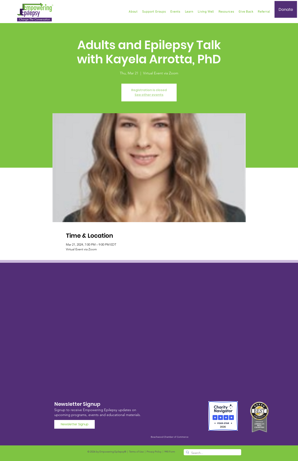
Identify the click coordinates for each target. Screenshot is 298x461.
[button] (154, 12)
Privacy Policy (154, 451)
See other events (149, 95)
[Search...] (212, 453)
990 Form (169, 451)
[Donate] (286, 9)
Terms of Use (136, 451)
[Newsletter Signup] (74, 424)
